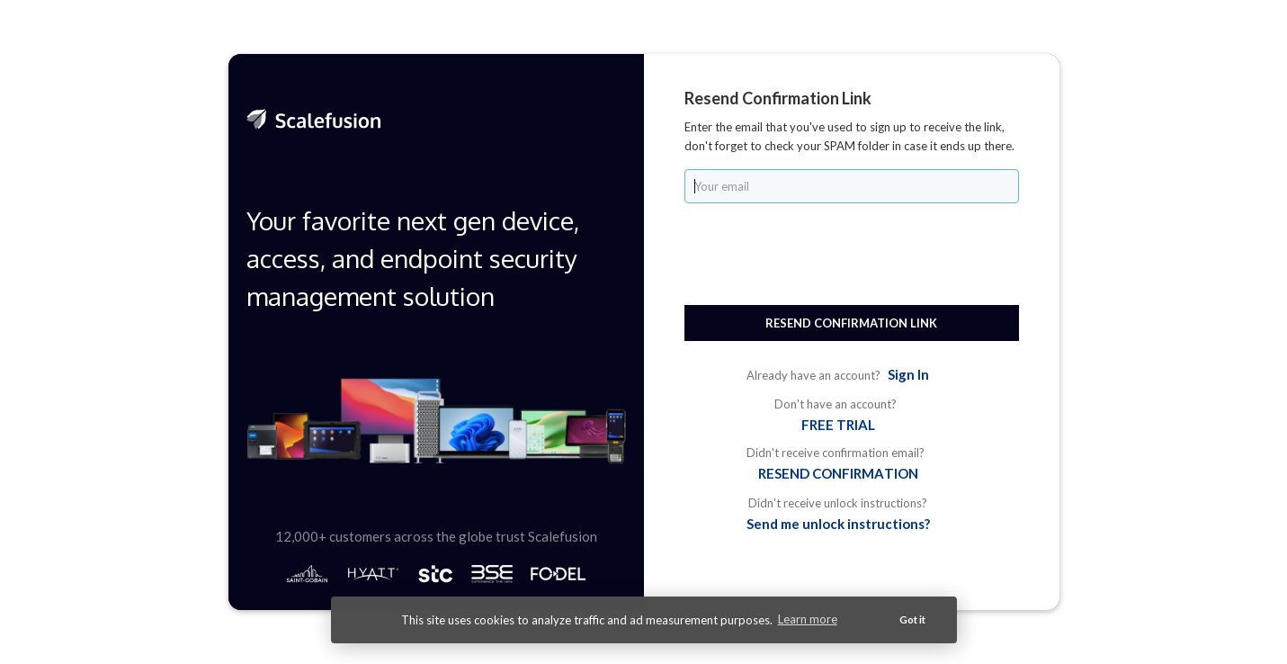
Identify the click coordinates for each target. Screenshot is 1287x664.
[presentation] (821, 252)
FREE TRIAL (838, 425)
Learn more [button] (807, 619)
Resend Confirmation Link (851, 323)
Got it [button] (912, 619)
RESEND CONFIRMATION (838, 473)
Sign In (908, 374)
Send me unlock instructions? (838, 524)
